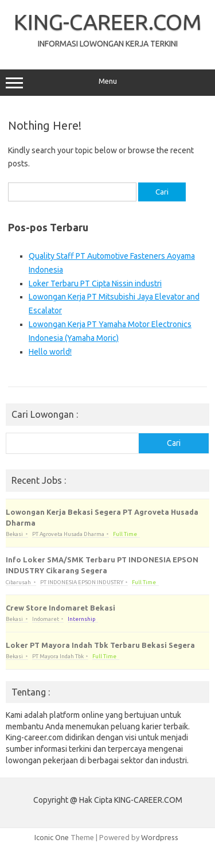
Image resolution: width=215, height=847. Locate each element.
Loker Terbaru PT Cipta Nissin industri (95, 283)
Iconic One (51, 837)
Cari (174, 443)
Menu (107, 82)
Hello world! (50, 351)
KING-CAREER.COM (108, 22)
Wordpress (159, 837)
